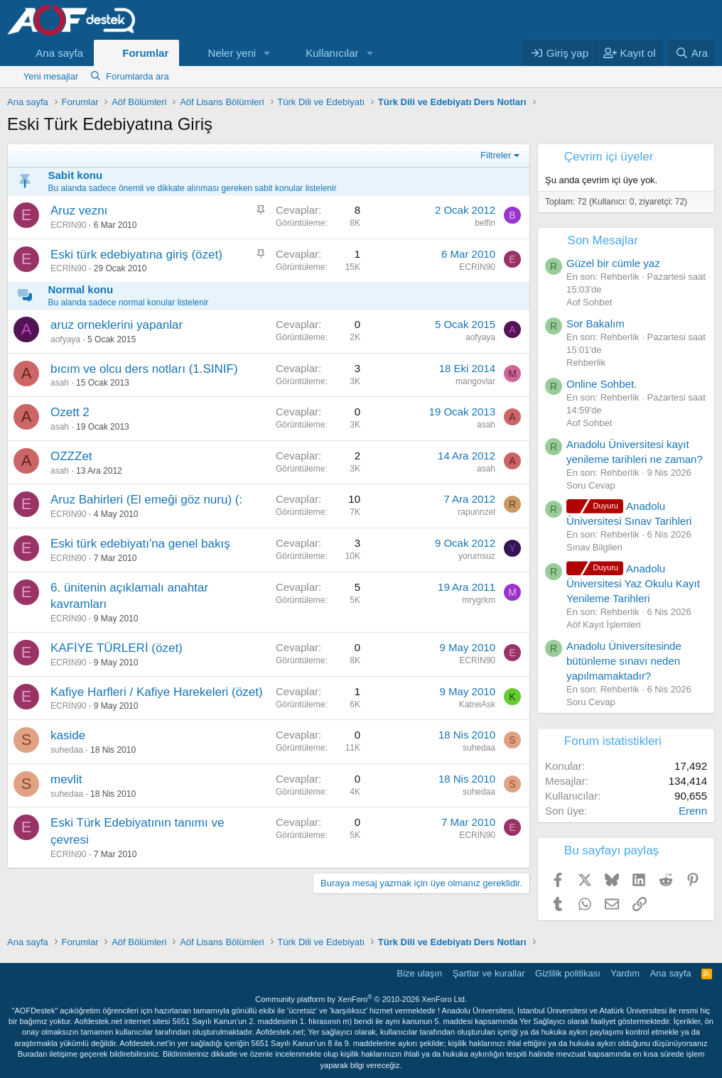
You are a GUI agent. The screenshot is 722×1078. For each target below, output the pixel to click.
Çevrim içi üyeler (609, 156)
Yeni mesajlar (51, 76)
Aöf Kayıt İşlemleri (603, 624)
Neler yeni (232, 53)
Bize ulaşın (420, 973)
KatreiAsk (477, 704)
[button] (267, 53)
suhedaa (66, 750)
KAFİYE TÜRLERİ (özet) (116, 648)
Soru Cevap (590, 485)
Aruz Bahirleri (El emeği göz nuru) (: (146, 499)
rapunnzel (476, 512)
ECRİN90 (68, 225)
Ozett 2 (70, 412)
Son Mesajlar (603, 240)
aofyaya (65, 339)
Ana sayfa (59, 53)
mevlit (66, 779)
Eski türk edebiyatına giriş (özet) (136, 254)
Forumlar (145, 53)
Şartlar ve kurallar (489, 973)
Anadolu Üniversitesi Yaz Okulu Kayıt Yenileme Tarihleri (633, 583)
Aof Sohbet (589, 302)
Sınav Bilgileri (594, 547)
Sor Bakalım (595, 323)
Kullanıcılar (332, 53)
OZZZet (71, 456)
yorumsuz (476, 556)
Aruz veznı (78, 210)
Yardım (625, 973)
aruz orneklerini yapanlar (116, 325)
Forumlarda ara (137, 76)
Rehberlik (585, 362)
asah (59, 383)
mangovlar (475, 381)
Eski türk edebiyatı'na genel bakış (140, 543)
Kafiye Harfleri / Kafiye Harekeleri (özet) (156, 692)
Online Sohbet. (601, 384)
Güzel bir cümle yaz (613, 263)
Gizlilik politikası (567, 973)
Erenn (693, 811)
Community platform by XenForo (361, 999)
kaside (67, 735)
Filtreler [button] (495, 155)
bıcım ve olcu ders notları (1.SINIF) (144, 369)
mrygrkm (478, 600)
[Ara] (691, 53)
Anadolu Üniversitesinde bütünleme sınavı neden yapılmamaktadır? (623, 661)
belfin (485, 223)
